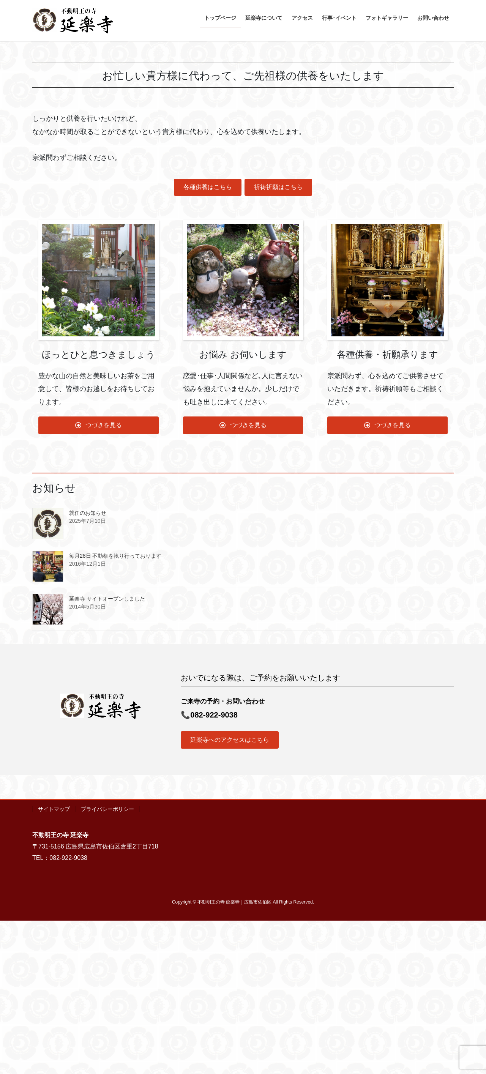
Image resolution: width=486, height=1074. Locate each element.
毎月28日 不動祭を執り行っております (115, 709)
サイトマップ (54, 962)
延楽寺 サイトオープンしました (107, 752)
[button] (36, 117)
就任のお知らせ (87, 666)
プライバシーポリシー (107, 962)
